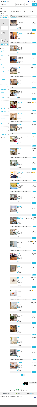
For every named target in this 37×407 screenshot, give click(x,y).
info (11, 42)
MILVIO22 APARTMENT (19, 254)
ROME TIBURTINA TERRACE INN (20, 278)
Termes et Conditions (16, 396)
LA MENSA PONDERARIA (19, 102)
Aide (32, 1)
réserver (33, 42)
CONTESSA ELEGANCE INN (19, 303)
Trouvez (34, 4)
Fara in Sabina (24, 7)
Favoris (26, 1)
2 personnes (28, 4)
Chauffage (3, 33)
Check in (17, 4)
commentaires (19, 42)
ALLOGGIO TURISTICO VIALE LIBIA (20, 218)
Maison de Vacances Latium (11, 7)
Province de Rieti (18, 7)
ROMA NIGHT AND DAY (20, 194)
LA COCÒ (18, 160)
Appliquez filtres (4, 44)
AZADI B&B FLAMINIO (19, 338)
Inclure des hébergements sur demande (3, 23)
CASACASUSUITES (20, 124)
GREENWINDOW (20, 314)
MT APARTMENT (20, 362)
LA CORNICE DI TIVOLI (19, 68)
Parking (2, 34)
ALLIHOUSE (19, 148)
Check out (22, 4)
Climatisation (3, 32)
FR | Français (34, 382)
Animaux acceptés (4, 38)
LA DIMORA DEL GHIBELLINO (19, 90)
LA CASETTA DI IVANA (19, 241)
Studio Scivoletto (6, 397)
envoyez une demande (25, 42)
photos (13, 42)
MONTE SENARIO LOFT (20, 136)
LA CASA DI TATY (20, 56)
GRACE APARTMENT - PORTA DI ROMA (20, 46)
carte (5, 17)
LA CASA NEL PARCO (19, 350)
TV (2, 40)
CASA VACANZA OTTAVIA (20, 326)
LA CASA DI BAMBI (20, 229)
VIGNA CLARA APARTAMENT (19, 206)
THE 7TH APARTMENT (19, 184)
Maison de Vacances (3, 7)
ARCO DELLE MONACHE (19, 20)
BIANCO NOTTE (19, 289)
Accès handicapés (4, 39)
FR (29, 1)
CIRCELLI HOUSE (20, 79)
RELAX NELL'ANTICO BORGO (19, 33)
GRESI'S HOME (19, 113)
